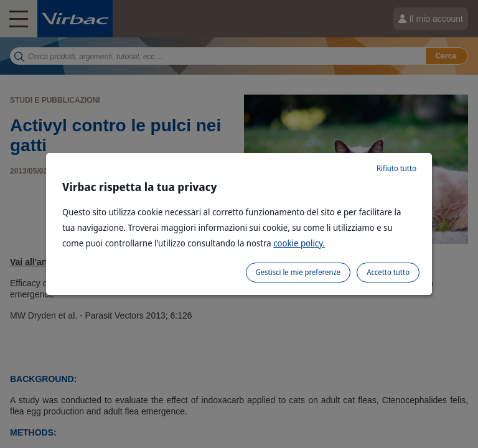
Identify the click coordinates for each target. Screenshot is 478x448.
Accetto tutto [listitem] (388, 272)
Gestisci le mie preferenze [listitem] (298, 272)
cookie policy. (299, 243)
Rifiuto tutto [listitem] (396, 168)
